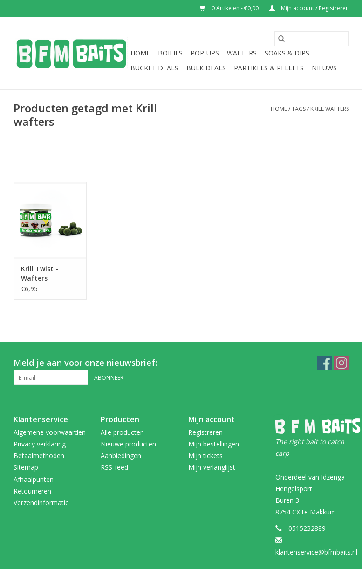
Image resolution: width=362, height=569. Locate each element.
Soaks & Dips (287, 52)
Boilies (170, 52)
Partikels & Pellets (269, 67)
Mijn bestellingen (213, 443)
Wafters (242, 52)
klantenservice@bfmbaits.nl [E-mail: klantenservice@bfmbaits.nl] (316, 552)
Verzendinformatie (41, 502)
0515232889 (307, 528)
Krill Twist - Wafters (39, 273)
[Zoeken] (311, 38)
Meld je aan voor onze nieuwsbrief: (85, 363)
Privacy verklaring (40, 443)
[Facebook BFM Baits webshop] (324, 363)
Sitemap (26, 467)
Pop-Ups (205, 52)
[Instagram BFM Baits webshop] (341, 363)
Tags (299, 109)
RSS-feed (114, 467)
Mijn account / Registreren (309, 8)
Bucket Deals (154, 67)
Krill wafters (329, 109)
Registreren (205, 432)
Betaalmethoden (39, 455)
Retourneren (32, 491)
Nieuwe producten (128, 443)
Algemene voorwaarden (50, 432)
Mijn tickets (205, 455)
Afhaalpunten (34, 479)
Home (140, 52)
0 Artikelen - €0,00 (230, 8)
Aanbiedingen (121, 455)
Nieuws (324, 67)
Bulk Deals (206, 67)
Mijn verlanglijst (211, 467)
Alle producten (122, 432)
